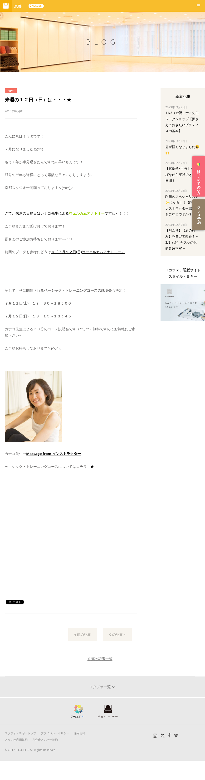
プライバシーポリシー (55, 733)
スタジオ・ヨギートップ (20, 733)
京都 (17, 6)
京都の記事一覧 (100, 658)
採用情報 (79, 733)
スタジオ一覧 (100, 686)
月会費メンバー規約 (45, 740)
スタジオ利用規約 (16, 740)
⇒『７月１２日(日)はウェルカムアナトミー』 (88, 251)
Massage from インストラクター (53, 453)
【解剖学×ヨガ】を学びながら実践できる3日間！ (181, 174)
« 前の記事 (82, 634)
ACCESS (37, 6)
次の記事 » (117, 634)
